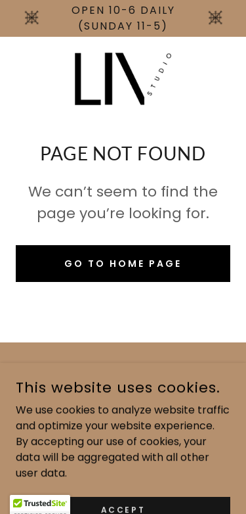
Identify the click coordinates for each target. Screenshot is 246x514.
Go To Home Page (123, 263)
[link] (123, 79)
